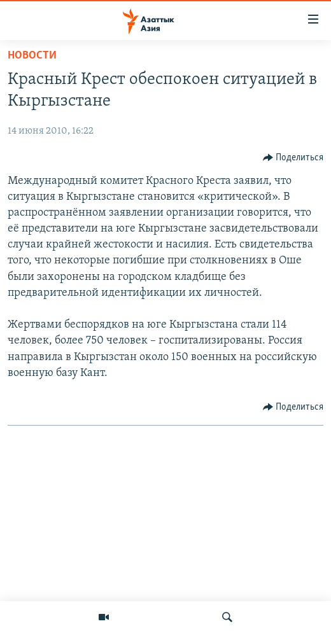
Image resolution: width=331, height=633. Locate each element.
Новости (32, 56)
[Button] (293, 158)
